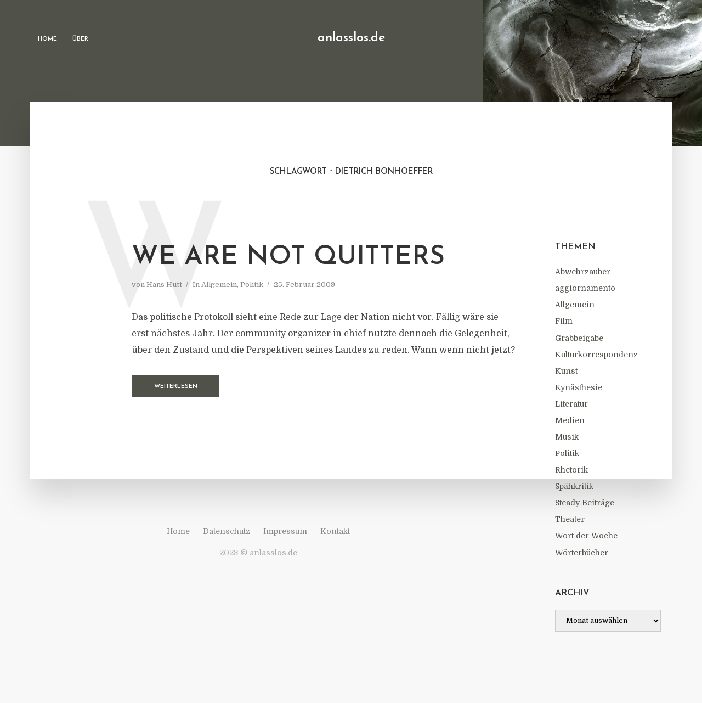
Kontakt (335, 531)
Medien (570, 420)
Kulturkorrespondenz (596, 354)
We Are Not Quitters (288, 257)
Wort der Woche (586, 535)
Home (47, 39)
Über (80, 39)
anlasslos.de (351, 38)
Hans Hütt (164, 284)
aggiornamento (585, 288)
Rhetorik (571, 469)
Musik (567, 436)
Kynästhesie (578, 387)
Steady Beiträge (584, 502)
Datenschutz (226, 531)
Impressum (285, 531)
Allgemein (575, 304)
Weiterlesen (175, 387)
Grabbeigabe (579, 338)
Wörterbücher (581, 552)
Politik (567, 453)
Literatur (571, 404)
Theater (570, 519)
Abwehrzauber (582, 271)
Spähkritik (574, 486)
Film (564, 321)
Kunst (566, 371)
